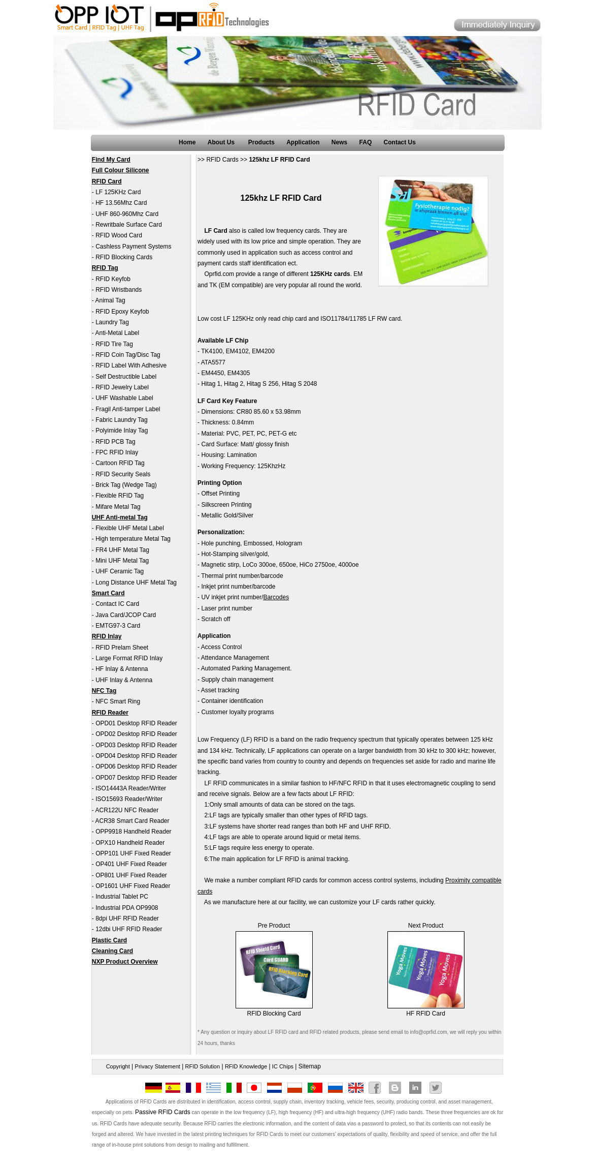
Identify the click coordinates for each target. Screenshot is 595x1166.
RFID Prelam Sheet (121, 647)
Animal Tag (110, 300)
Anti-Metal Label (117, 332)
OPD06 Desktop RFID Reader (136, 766)
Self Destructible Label (125, 376)
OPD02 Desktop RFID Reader (136, 734)
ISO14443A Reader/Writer (130, 788)
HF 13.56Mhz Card (121, 202)
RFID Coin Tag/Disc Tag (127, 354)
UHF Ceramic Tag (119, 571)
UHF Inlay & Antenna (123, 680)
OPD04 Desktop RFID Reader (136, 755)
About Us (222, 142)
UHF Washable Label (124, 398)
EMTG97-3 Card (117, 625)
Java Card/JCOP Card (125, 615)
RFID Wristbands (118, 289)
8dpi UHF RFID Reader (127, 918)
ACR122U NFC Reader (126, 810)
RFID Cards (222, 159)
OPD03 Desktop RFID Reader (136, 745)
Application (302, 142)
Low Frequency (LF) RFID (232, 739)
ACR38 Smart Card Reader (132, 820)
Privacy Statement (157, 1066)
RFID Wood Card (118, 235)
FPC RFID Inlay (116, 452)
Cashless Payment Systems (133, 246)
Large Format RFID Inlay (128, 658)
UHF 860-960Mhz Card (126, 214)
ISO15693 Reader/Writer (128, 799)
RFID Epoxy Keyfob (122, 311)
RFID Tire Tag (114, 344)
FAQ (365, 142)
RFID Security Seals (122, 474)
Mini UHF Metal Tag (122, 560)
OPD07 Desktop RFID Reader (136, 777)
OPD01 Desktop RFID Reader (136, 723)
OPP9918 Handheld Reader (133, 831)
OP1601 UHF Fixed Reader (132, 885)
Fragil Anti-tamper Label (127, 409)
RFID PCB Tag (115, 441)
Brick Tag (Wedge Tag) (126, 484)
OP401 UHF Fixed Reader (131, 864)
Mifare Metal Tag (117, 506)
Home (187, 142)
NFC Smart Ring (117, 701)
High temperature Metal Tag (133, 538)
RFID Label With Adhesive (131, 365)
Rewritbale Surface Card (128, 224)
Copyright (118, 1066)
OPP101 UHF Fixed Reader (133, 853)
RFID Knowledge (246, 1066)
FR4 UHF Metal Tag (122, 550)
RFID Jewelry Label (122, 387)
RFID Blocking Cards (123, 257)
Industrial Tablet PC (121, 896)
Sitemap (310, 1066)
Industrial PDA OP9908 (126, 907)
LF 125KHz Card (118, 192)
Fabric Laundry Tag (121, 419)
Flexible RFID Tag (119, 495)
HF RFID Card (425, 1013)
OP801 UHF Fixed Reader (131, 875)
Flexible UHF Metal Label (129, 528)
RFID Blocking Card (274, 1013)
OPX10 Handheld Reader (129, 842)
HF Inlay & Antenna (121, 668)
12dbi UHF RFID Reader (128, 929)
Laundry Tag (112, 322)
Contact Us (400, 142)
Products (261, 142)
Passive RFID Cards (162, 1112)
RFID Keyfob (112, 279)
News (339, 142)
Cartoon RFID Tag (120, 463)
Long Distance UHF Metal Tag (136, 582)
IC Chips (282, 1066)
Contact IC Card (117, 603)
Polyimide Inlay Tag (121, 430)
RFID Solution (202, 1066)
